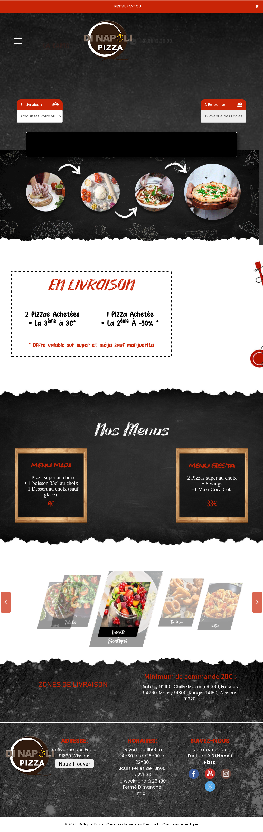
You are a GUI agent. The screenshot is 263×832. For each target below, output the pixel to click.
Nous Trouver (74, 763)
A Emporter (223, 104)
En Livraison (40, 104)
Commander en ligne (180, 824)
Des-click (151, 824)
